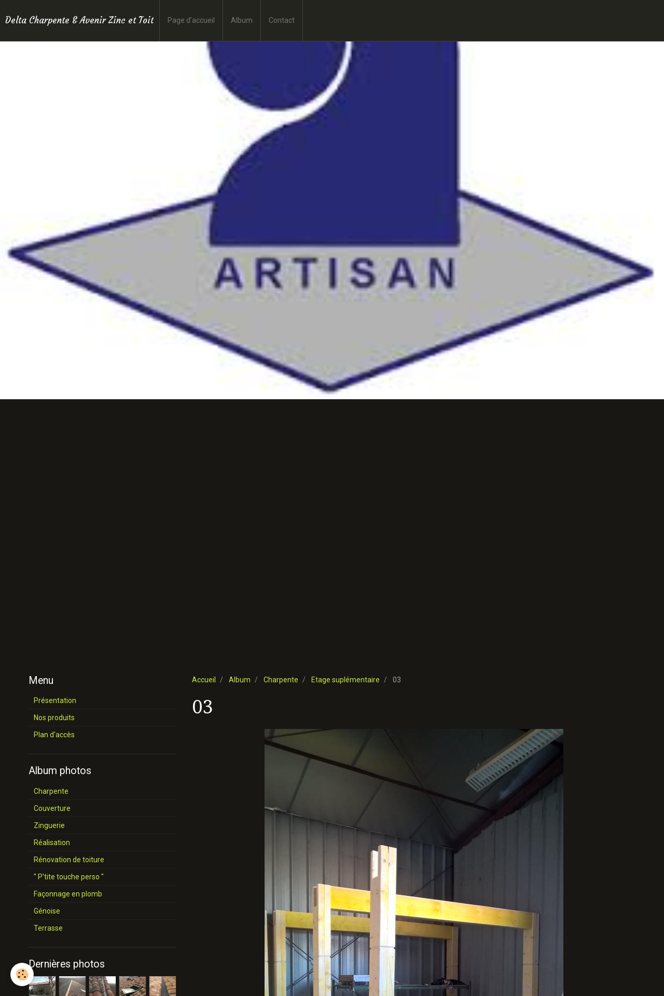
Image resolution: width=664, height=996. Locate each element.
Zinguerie (49, 825)
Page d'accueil (191, 20)
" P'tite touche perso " (69, 877)
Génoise (47, 911)
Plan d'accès (54, 735)
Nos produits (54, 717)
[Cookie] (22, 974)
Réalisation (52, 842)
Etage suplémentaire (345, 680)
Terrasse (48, 928)
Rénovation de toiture (69, 859)
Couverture (52, 808)
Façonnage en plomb (68, 894)
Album (242, 20)
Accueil (204, 680)
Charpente (281, 680)
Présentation (55, 700)
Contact (282, 20)
